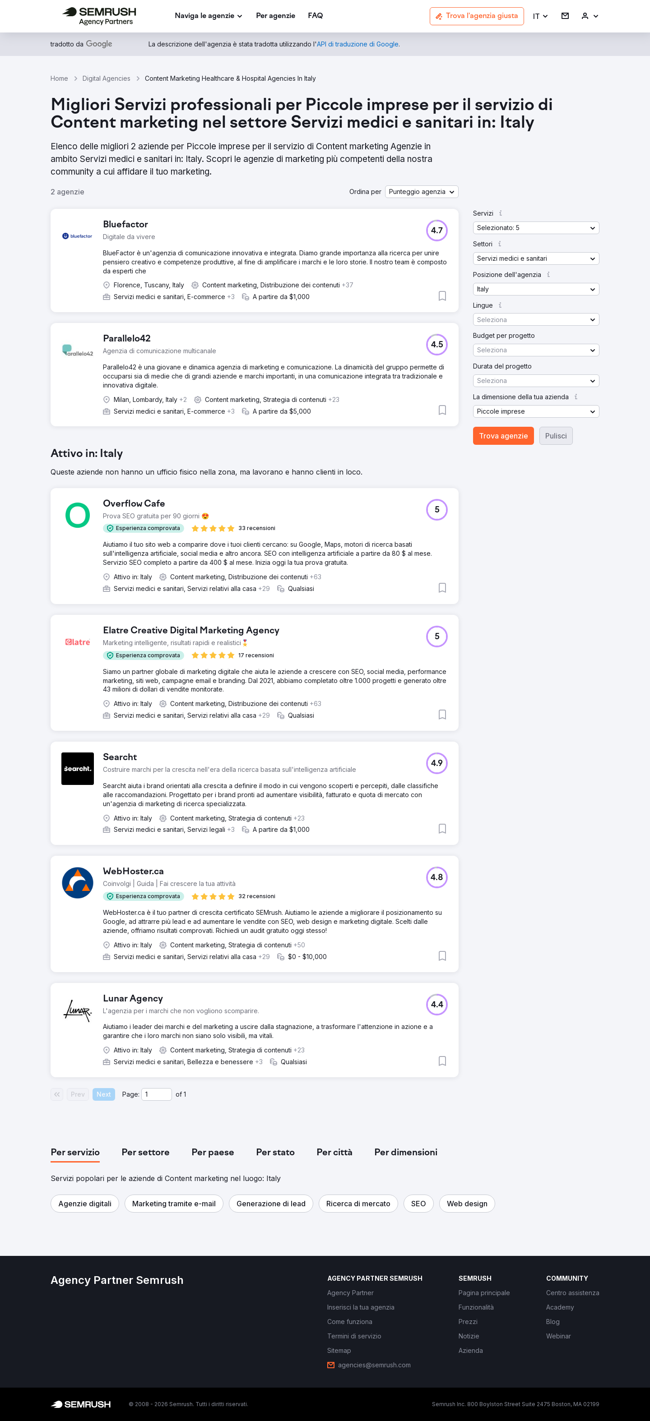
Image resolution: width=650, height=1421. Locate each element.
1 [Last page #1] (185, 1094)
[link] (275, 16)
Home (59, 78)
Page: (130, 1094)
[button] (541, 16)
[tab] (75, 1153)
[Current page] (157, 1094)
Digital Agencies (106, 78)
